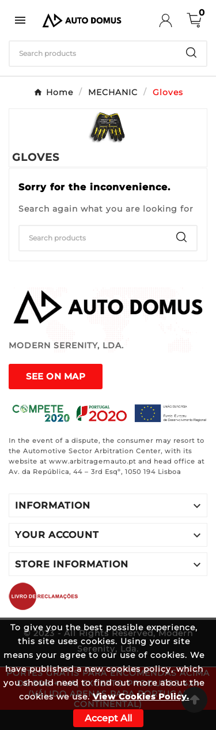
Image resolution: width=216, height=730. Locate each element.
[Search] (93, 54)
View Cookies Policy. (141, 696)
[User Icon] (173, 20)
